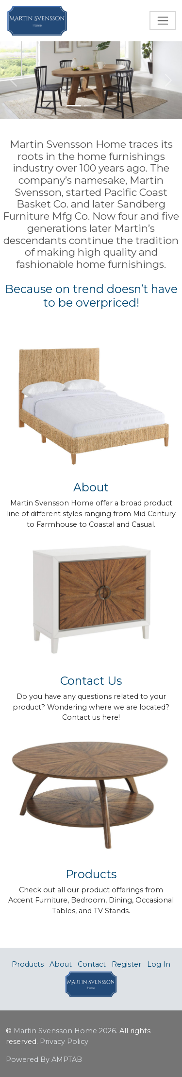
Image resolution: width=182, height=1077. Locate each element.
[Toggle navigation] (162, 20)
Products (28, 964)
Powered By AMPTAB (44, 1059)
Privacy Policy (64, 1041)
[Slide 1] (73, 105)
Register (126, 964)
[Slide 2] (91, 105)
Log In (158, 964)
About (61, 964)
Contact (92, 964)
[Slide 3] (108, 105)
